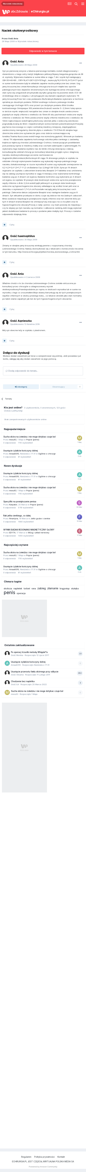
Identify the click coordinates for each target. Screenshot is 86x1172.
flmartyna (13, 518)
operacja (21, 593)
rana (34, 588)
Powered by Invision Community (43, 1167)
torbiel (27, 588)
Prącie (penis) (32, 439)
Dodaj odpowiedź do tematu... (22, 371)
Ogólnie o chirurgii (47, 453)
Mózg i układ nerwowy (38, 532)
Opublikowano (23, 65)
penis (9, 592)
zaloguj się (14, 359)
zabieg (41, 588)
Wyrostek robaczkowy (28, 41)
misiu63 (12, 439)
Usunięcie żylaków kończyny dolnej (20, 450)
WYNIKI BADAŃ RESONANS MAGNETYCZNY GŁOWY (28, 530)
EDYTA (12, 532)
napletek (18, 588)
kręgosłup (65, 588)
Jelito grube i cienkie (40, 518)
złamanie (52, 588)
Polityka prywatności (44, 1157)
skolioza (8, 588)
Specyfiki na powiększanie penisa (19, 501)
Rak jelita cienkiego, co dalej (17, 515)
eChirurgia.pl (40, 11)
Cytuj (11, 224)
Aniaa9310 (14, 453)
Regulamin (26, 1157)
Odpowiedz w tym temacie (43, 51)
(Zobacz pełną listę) (13, 410)
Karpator (13, 504)
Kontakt (61, 1157)
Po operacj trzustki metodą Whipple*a (29, 652)
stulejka (75, 588)
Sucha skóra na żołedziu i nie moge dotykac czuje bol (29, 437)
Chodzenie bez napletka (23, 681)
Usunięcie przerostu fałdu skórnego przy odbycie (34, 671)
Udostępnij (21, 386)
